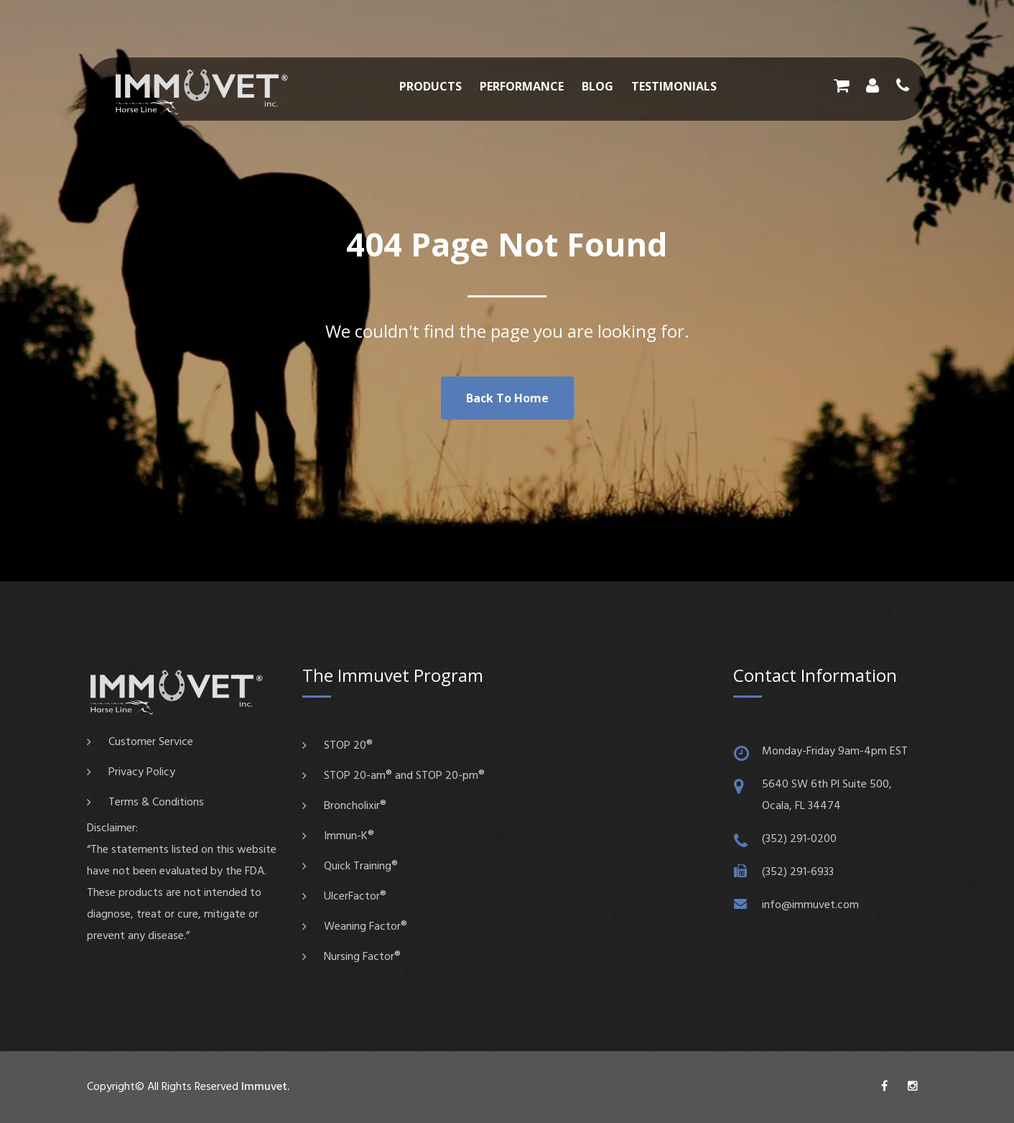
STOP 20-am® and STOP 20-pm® (404, 776)
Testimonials (674, 86)
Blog (597, 86)
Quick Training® (361, 866)
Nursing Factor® (362, 957)
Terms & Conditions (156, 802)
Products (430, 86)
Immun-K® (349, 836)
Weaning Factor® (365, 927)
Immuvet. (265, 1087)
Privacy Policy (141, 772)
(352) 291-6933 (798, 872)
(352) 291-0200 (799, 839)
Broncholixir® (355, 806)
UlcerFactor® (355, 896)
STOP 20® (348, 745)
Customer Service (150, 742)
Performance (522, 86)
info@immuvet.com (810, 905)
